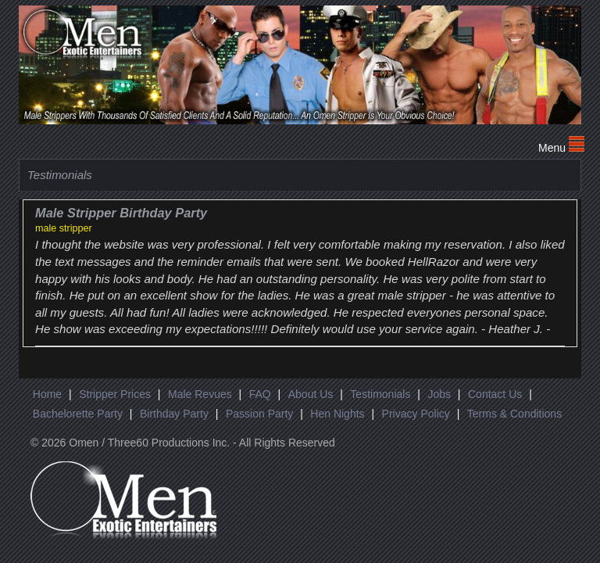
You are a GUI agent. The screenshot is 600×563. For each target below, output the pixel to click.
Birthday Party (174, 413)
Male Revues (200, 394)
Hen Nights (337, 413)
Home (47, 394)
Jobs (439, 394)
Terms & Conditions (514, 413)
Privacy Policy (416, 413)
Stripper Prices (115, 394)
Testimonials (380, 394)
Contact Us (495, 394)
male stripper (63, 228)
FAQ (260, 394)
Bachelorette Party (78, 413)
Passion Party (259, 413)
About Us (311, 394)
